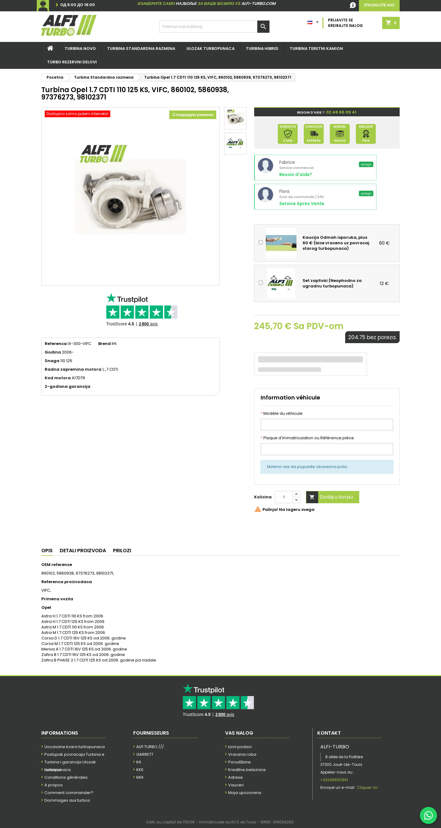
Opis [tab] (47, 550)
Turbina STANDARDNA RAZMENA (141, 48)
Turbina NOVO (80, 48)
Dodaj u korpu (329, 497)
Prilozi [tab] (122, 550)
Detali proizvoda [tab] (83, 550)
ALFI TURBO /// (150, 747)
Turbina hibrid (262, 48)
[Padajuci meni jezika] (313, 20)
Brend (104, 344)
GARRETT (144, 754)
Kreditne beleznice (247, 770)
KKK (140, 770)
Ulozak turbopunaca (211, 48)
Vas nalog (239, 732)
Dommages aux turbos (67, 800)
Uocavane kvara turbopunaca (74, 747)
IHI (138, 762)
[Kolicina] (284, 497)
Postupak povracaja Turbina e (74, 754)
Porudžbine (239, 762)
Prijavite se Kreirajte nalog (345, 22)
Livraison (53, 770)
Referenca (56, 344)
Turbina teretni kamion (316, 48)
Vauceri (236, 785)
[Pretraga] (214, 27)
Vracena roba (242, 754)
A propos (53, 785)
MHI (139, 777)
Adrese (235, 777)
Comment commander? (68, 793)
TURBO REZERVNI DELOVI (72, 62)
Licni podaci (240, 747)
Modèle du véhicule (282, 413)
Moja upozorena (244, 793)
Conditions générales (66, 777)
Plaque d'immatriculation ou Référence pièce (307, 438)
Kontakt (329, 732)
